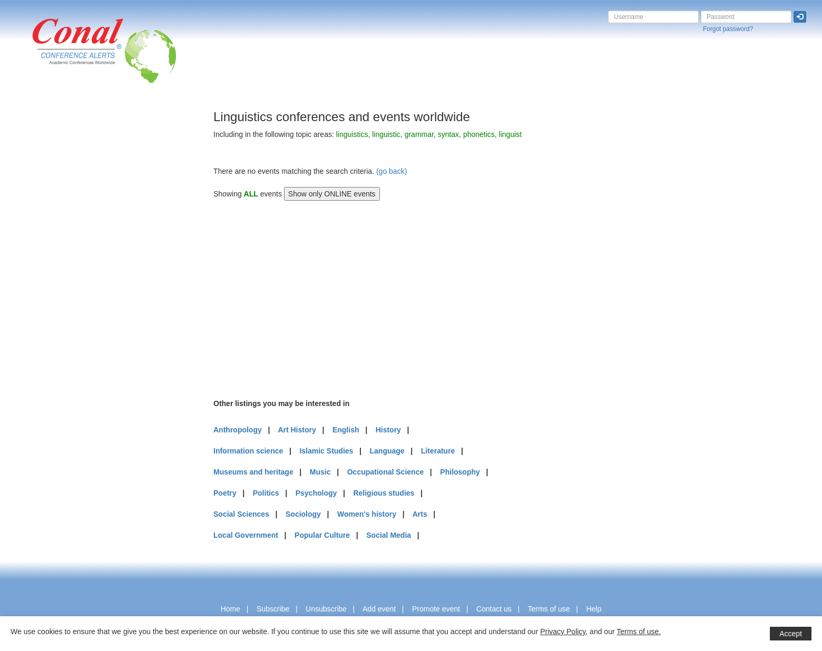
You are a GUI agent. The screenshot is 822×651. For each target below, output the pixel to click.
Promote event (436, 609)
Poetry (225, 493)
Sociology (303, 514)
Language (387, 451)
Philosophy (460, 472)
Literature (438, 451)
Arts (420, 514)
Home (230, 609)
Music (320, 472)
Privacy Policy (562, 631)
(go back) (391, 171)
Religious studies (383, 493)
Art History (297, 430)
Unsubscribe (326, 609)
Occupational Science (385, 472)
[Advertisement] (50, 268)
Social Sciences (241, 514)
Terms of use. (638, 631)
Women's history (366, 514)
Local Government (245, 535)
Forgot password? (728, 29)
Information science (248, 451)
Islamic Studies (326, 451)
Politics (266, 493)
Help (593, 609)
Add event (379, 609)
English (345, 430)
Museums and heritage (253, 472)
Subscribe (273, 609)
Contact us (494, 609)
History (388, 430)
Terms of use (548, 609)
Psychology (316, 493)
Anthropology (237, 430)
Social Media (388, 535)
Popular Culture (322, 535)
